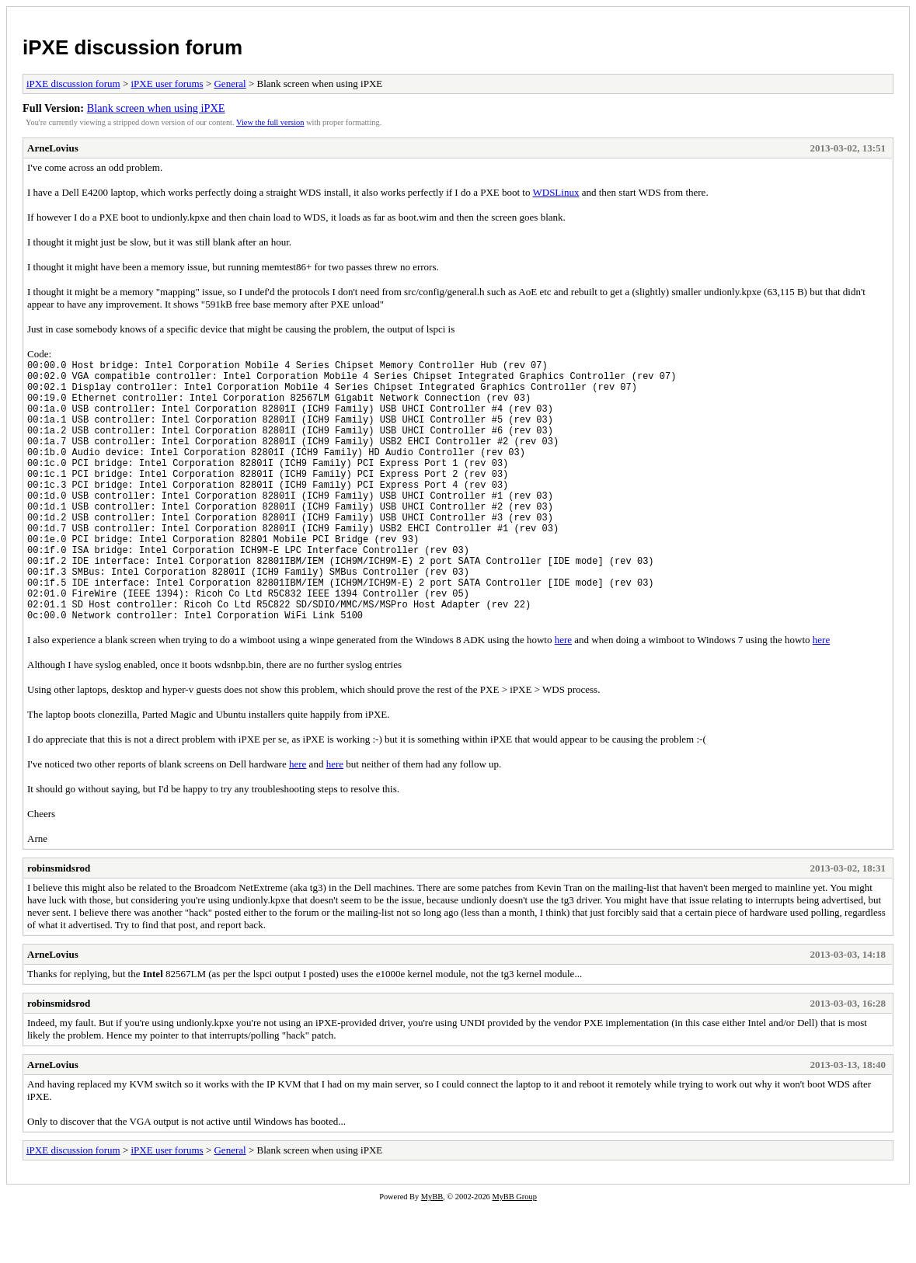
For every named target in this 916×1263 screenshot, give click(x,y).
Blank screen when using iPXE (156, 108)
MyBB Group (514, 1252)
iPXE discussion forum (132, 47)
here (563, 695)
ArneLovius (52, 148)
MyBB (432, 1252)
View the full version (270, 122)
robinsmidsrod (58, 924)
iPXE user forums (167, 83)
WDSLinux (555, 192)
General (230, 83)
